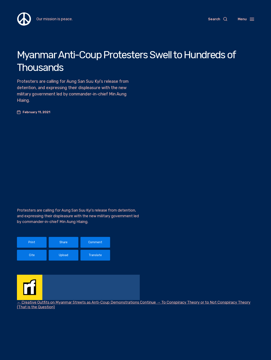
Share (63, 242)
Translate (95, 255)
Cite (32, 255)
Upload (63, 255)
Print (31, 242)
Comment (95, 242)
